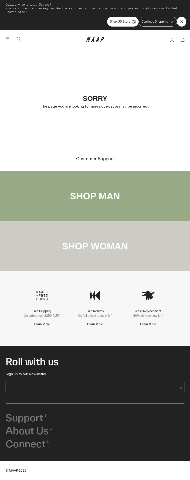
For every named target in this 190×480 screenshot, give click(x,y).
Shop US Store (123, 22)
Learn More (42, 324)
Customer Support (95, 158)
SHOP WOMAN (95, 246)
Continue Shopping (158, 21)
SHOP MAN (95, 196)
